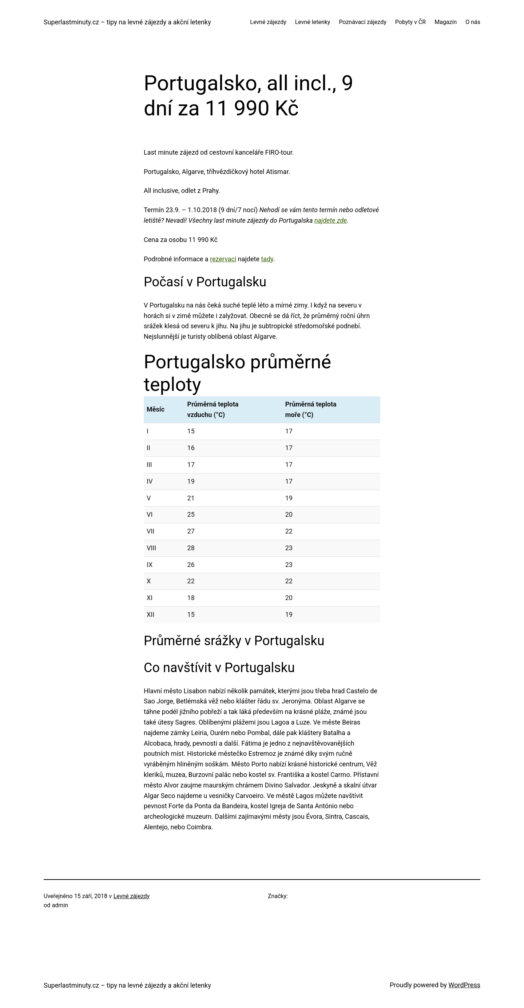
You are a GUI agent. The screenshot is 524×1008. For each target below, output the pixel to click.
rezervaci (223, 259)
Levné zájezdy (132, 896)
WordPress (464, 985)
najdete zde (330, 220)
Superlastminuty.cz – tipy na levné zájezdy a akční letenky (127, 22)
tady (267, 259)
